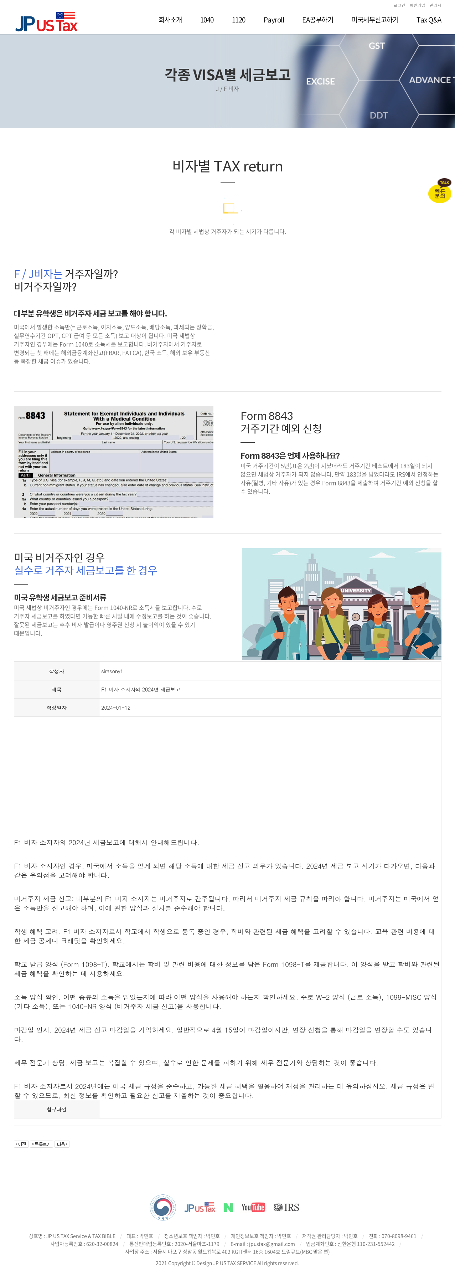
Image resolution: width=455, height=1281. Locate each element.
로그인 (399, 5)
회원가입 (417, 5)
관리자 (435, 5)
